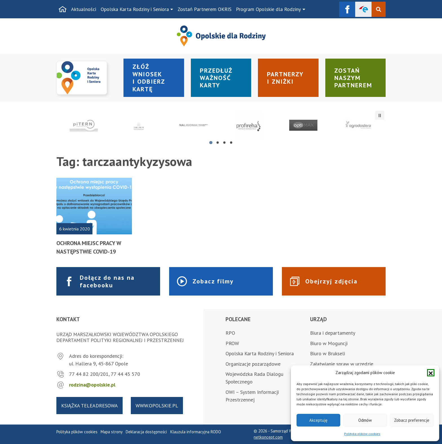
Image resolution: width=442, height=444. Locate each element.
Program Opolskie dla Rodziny (268, 9)
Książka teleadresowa (89, 405)
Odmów (365, 420)
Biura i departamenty (332, 333)
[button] (431, 373)
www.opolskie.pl (157, 405)
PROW (232, 343)
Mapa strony (112, 431)
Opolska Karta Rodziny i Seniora (135, 9)
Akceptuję (318, 420)
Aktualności (83, 9)
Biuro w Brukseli (327, 353)
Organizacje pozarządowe (253, 364)
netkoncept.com (268, 437)
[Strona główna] (62, 9)
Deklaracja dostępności (146, 431)
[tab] (210, 142)
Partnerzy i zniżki (285, 77)
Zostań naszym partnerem (353, 77)
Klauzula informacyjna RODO (195, 431)
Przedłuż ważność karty (216, 77)
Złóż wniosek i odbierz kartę (148, 78)
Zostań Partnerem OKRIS (204, 9)
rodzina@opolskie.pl (92, 384)
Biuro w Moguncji (329, 343)
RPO (230, 333)
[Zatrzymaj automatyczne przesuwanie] (379, 115)
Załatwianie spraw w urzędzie (341, 364)
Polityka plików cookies (362, 434)
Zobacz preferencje (411, 420)
